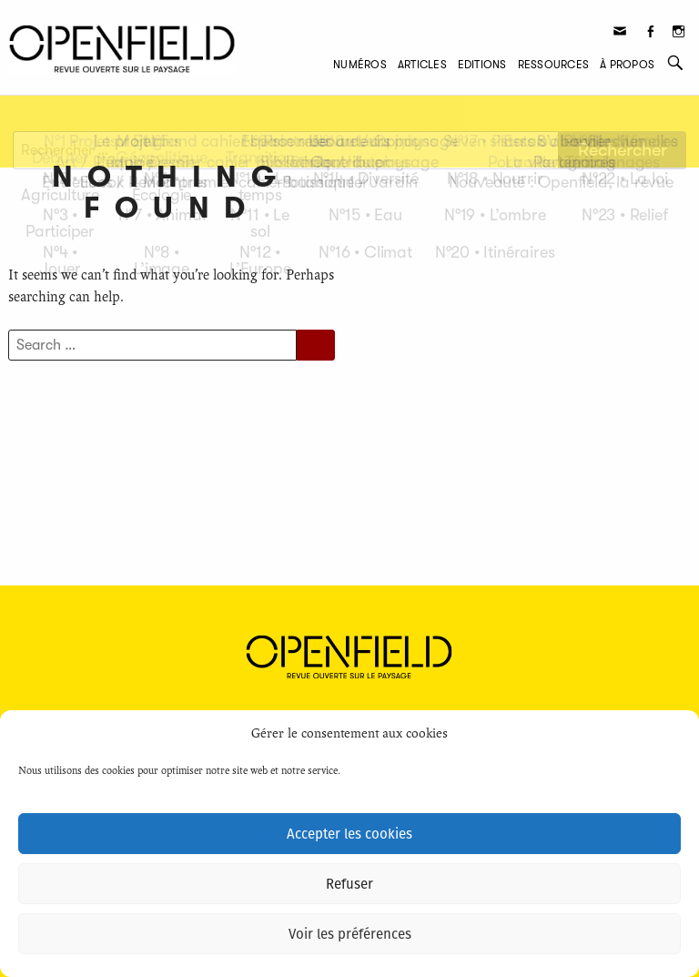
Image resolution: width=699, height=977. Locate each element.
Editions (482, 64)
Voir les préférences (350, 934)
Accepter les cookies (349, 834)
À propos (627, 64)
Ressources (553, 64)
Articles (422, 64)
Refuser (349, 884)
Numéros (360, 64)
